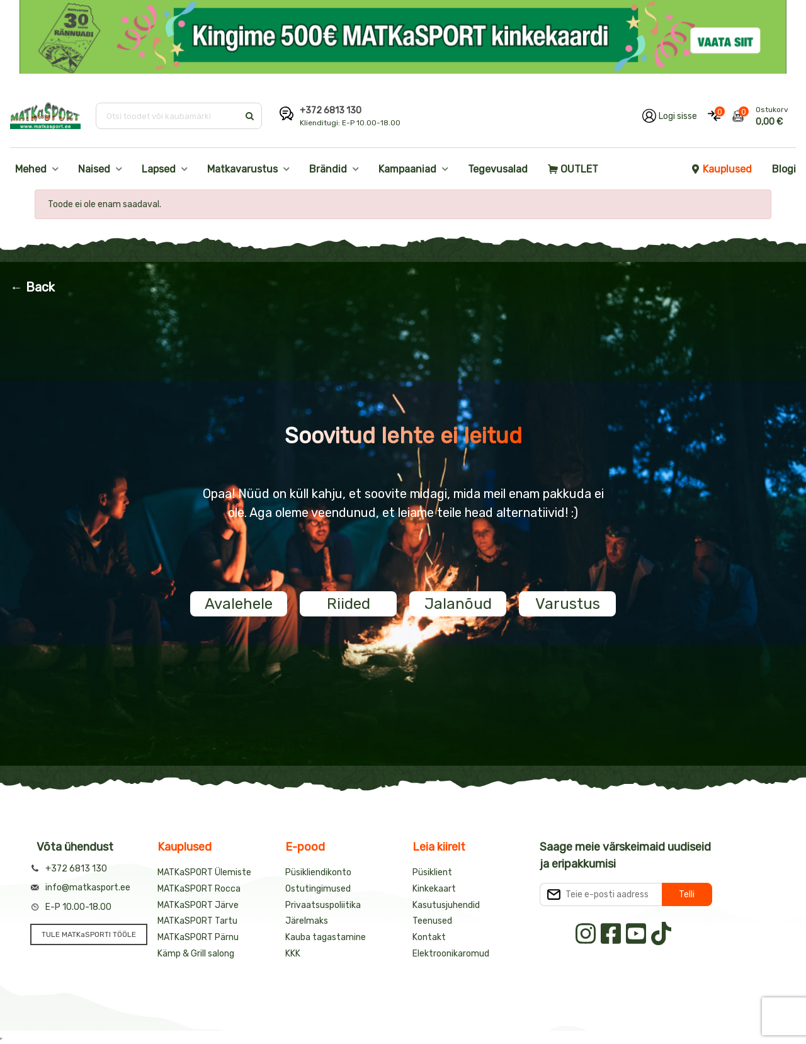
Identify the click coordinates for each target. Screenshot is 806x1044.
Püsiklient (432, 872)
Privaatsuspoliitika (323, 905)
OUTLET (573, 169)
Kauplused (721, 169)
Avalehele (239, 604)
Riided (348, 604)
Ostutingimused (318, 888)
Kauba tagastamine (325, 937)
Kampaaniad (407, 169)
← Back (32, 287)
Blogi (784, 169)
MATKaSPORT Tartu (197, 921)
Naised (94, 169)
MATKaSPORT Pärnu (198, 937)
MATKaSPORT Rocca (199, 888)
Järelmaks (306, 921)
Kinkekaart (434, 888)
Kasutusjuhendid (446, 905)
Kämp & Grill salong (195, 953)
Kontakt (429, 937)
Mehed (31, 169)
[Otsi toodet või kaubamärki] (168, 115)
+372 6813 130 (330, 110)
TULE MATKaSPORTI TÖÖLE (89, 934)
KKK (292, 953)
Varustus (567, 604)
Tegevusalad (498, 169)
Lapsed (159, 169)
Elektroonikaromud (450, 953)
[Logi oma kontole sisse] (669, 116)
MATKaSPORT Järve (198, 905)
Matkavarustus (242, 169)
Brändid (328, 169)
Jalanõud (458, 604)
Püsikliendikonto (318, 872)
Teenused (432, 921)
